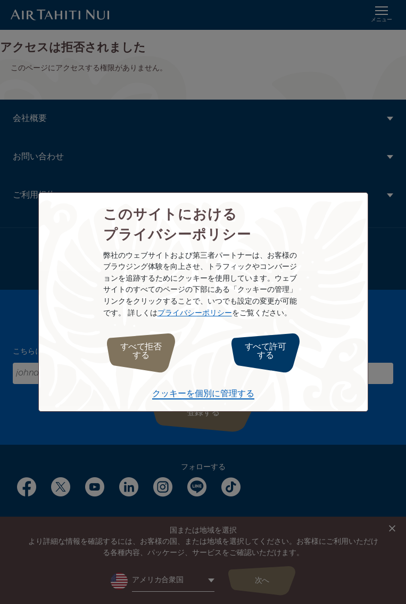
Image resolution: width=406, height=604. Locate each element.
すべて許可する (265, 351)
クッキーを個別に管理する (203, 394)
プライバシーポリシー (195, 312)
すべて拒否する (141, 351)
